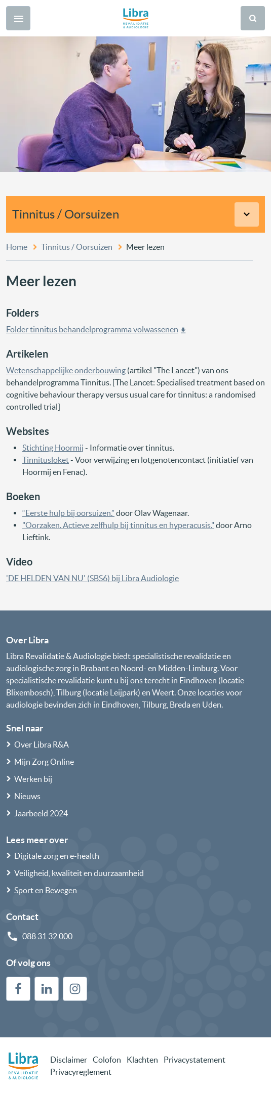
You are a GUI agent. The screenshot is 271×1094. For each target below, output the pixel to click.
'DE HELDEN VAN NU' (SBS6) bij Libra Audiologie (92, 578)
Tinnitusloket (45, 459)
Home (16, 246)
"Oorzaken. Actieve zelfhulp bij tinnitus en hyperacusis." (118, 525)
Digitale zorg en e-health (56, 855)
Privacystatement (194, 1059)
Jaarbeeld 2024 (41, 813)
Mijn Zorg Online (44, 761)
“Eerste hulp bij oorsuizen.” (68, 512)
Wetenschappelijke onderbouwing (66, 370)
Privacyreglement (80, 1071)
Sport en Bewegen (45, 890)
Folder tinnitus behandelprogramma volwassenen (92, 329)
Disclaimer (68, 1059)
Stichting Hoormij (53, 447)
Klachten (142, 1059)
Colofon (107, 1059)
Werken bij (33, 778)
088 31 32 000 (47, 936)
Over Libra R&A (41, 744)
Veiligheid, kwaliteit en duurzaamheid (79, 873)
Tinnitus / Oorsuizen (65, 214)
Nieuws (27, 796)
